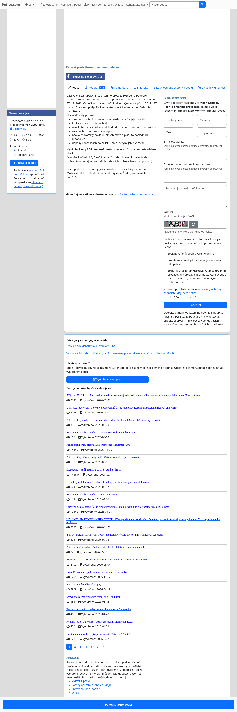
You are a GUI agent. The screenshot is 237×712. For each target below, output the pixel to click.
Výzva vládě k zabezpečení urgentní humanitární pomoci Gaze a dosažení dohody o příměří (120, 353)
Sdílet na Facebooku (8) (84, 76)
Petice (73, 87)
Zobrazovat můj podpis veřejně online (191, 253)
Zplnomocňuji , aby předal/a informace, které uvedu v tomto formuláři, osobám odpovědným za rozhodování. (197, 276)
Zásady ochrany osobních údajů (173, 87)
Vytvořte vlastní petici (108, 379)
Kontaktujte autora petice (137, 194)
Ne (194, 297)
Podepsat (195, 305)
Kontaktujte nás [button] (136, 4)
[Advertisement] (147, 38)
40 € (16, 139)
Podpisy (95, 87)
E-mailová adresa (174, 141)
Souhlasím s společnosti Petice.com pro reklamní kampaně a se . (29, 178)
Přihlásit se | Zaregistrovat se (103, 4)
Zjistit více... (18, 129)
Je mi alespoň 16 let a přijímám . (192, 291)
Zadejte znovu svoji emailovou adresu (187, 164)
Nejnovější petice (71, 4)
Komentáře (119, 87)
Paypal (21, 150)
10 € (28, 135)
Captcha (169, 212)
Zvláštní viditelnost (211, 87)
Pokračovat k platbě (24, 163)
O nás (75, 693)
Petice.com (11, 4)
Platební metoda (20, 146)
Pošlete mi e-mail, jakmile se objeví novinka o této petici (195, 262)
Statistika (141, 87)
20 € (41, 135)
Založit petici (48, 4)
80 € (28, 139)
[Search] (174, 4)
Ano (176, 297)
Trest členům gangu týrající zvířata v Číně (90, 346)
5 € (15, 135)
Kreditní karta (25, 154)
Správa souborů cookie (86, 689)
